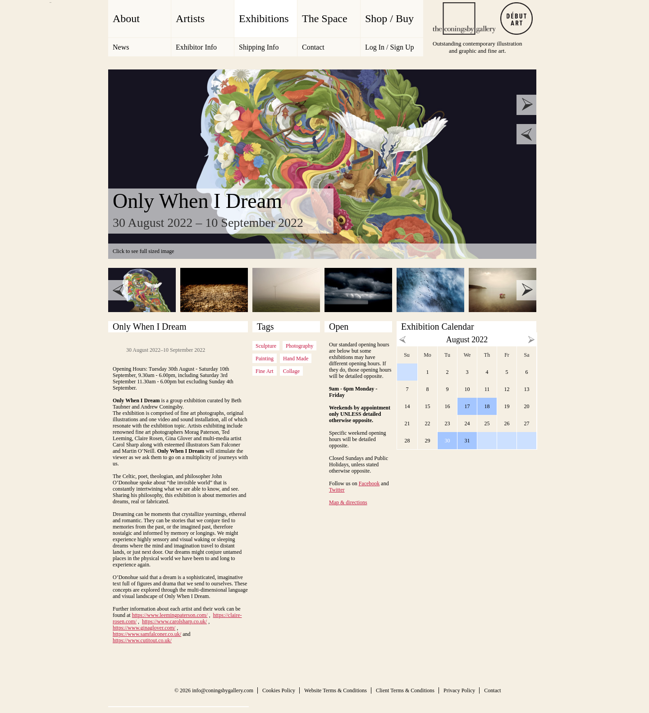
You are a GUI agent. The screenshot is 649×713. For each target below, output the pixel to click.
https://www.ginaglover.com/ (144, 628)
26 (507, 423)
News (121, 47)
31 (467, 440)
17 (467, 406)
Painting (265, 358)
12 (507, 389)
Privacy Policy (459, 690)
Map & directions (348, 502)
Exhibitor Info (196, 47)
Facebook (369, 483)
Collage (291, 371)
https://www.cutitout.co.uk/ (142, 640)
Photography (299, 346)
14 (407, 406)
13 (527, 389)
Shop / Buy (389, 18)
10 (467, 389)
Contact (313, 47)
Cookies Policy (278, 690)
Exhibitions (264, 18)
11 (487, 389)
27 (527, 423)
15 (427, 406)
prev (526, 134)
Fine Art (265, 371)
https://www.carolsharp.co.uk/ (174, 621)
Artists (190, 18)
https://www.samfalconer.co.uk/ (147, 634)
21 (407, 423)
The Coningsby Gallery (464, 18)
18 (487, 406)
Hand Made (295, 358)
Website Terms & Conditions (335, 690)
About (126, 18)
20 (527, 406)
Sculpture (266, 346)
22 (427, 423)
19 (507, 406)
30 (447, 440)
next (526, 105)
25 (487, 423)
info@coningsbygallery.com (222, 690)
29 (427, 440)
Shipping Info (259, 47)
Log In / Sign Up (389, 47)
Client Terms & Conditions (405, 690)
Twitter (336, 490)
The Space (324, 18)
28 (407, 440)
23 (447, 423)
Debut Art (516, 18)
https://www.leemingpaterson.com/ (170, 615)
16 (447, 406)
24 (467, 423)
